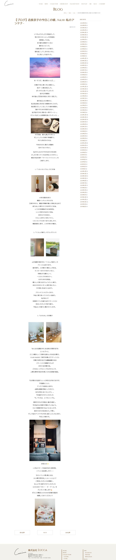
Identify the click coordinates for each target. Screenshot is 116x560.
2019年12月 (83, 197)
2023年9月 (83, 93)
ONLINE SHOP (64, 4)
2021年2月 (83, 166)
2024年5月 (83, 75)
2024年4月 (83, 77)
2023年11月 (83, 89)
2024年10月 (83, 63)
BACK (45, 532)
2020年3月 (83, 190)
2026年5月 (83, 23)
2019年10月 (83, 202)
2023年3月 (83, 108)
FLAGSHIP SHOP (74, 4)
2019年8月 (83, 206)
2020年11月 (83, 173)
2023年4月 (83, 105)
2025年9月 (83, 39)
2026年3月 (83, 28)
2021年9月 (83, 150)
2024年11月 (83, 61)
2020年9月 (83, 178)
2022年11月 (83, 117)
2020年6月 (83, 185)
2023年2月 (83, 110)
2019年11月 (83, 199)
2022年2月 (83, 138)
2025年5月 (83, 46)
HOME (41, 4)
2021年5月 (83, 159)
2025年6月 (83, 44)
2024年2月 (83, 82)
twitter (87, 554)
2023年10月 (83, 91)
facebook (88, 552)
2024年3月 (83, 79)
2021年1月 (82, 169)
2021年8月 (83, 152)
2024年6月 (83, 72)
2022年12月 (83, 115)
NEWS (46, 4)
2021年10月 (83, 148)
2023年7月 (83, 98)
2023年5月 (83, 103)
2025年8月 (83, 42)
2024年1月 (83, 84)
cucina (66, 556)
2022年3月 (83, 136)
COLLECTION (54, 4)
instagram (88, 556)
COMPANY (102, 4)
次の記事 (68, 532)
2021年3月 (83, 164)
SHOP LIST (84, 4)
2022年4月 (83, 133)
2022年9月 (83, 122)
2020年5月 (83, 188)
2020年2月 (83, 192)
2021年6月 (83, 157)
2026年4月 (83, 25)
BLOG (95, 4)
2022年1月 (83, 141)
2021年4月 (83, 162)
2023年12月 (83, 86)
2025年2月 (83, 53)
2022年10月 (83, 119)
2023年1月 (83, 112)
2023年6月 (83, 101)
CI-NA (65, 558)
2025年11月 (83, 35)
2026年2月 (83, 30)
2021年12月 (83, 143)
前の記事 (22, 532)
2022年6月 (83, 129)
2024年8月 (83, 68)
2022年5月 (83, 131)
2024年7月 (83, 70)
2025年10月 (83, 37)
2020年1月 (83, 195)
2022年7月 (83, 126)
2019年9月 (83, 204)
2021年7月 (83, 155)
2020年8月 (83, 181)
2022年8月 (83, 124)
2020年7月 (83, 183)
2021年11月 (83, 145)
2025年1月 (83, 56)
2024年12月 (83, 58)
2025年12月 (83, 32)
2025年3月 (83, 51)
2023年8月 (83, 96)
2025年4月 (83, 49)
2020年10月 (83, 176)
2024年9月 (83, 65)
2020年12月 (83, 171)
